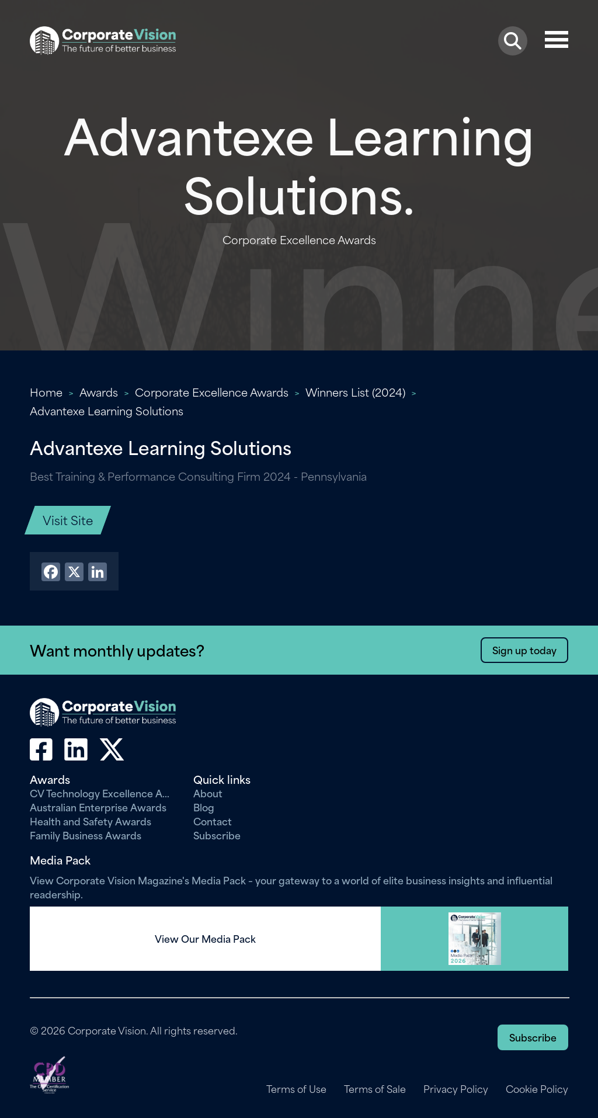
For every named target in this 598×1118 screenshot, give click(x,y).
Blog (203, 807)
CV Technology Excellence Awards (103, 793)
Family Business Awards (85, 835)
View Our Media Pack (205, 939)
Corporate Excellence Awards (211, 391)
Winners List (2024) (355, 391)
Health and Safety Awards (90, 821)
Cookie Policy (537, 1089)
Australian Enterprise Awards (98, 807)
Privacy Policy (455, 1089)
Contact (212, 821)
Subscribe (217, 835)
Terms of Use (296, 1089)
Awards (98, 391)
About (207, 793)
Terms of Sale (375, 1089)
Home (46, 391)
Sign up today (524, 649)
